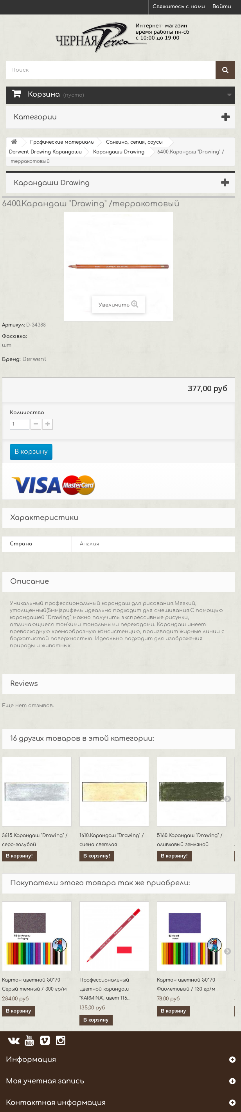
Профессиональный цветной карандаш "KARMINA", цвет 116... (105, 989)
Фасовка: (15, 336)
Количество (27, 412)
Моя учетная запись (45, 1081)
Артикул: (14, 325)
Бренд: (12, 359)
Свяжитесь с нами (179, 6)
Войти (221, 6)
